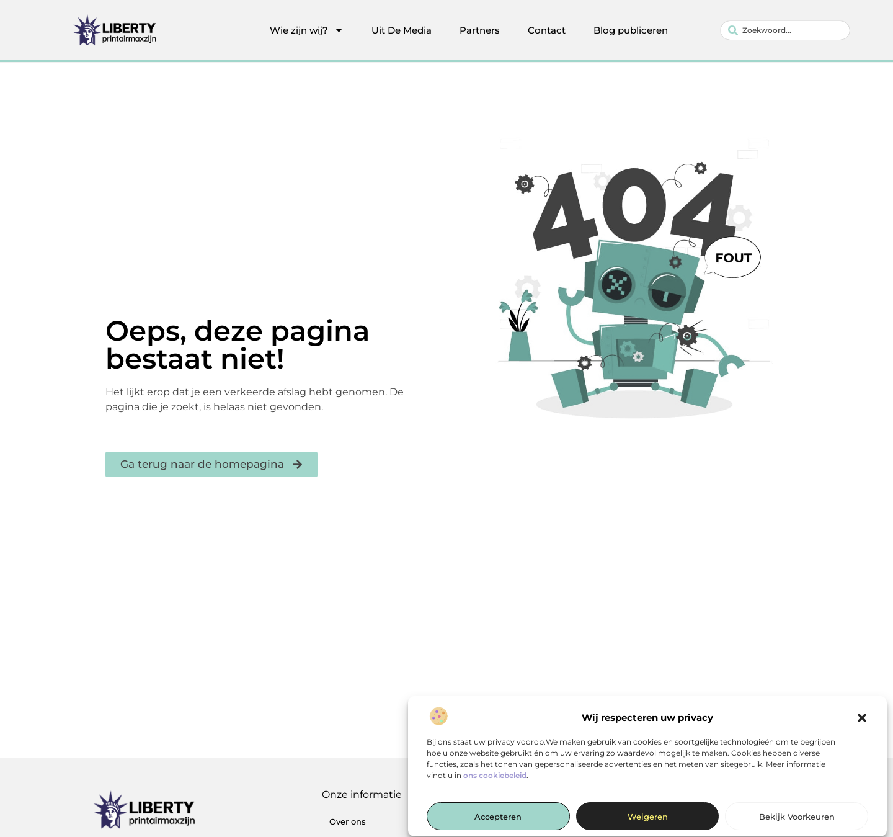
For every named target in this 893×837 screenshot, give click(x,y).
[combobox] (785, 30)
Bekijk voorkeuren (797, 821)
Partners (480, 30)
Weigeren (648, 821)
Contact (547, 30)
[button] (862, 722)
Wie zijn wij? (307, 30)
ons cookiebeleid (494, 780)
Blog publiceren (630, 30)
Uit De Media (401, 30)
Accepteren (498, 821)
